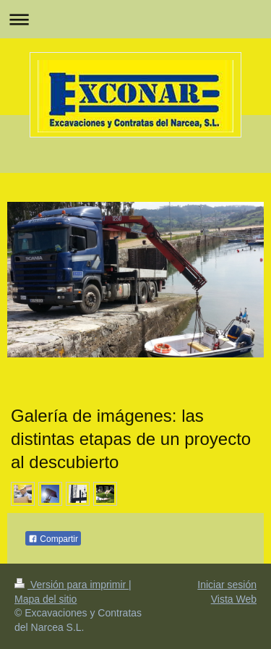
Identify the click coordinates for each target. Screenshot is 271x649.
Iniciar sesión (227, 584)
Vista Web (234, 599)
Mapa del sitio (45, 599)
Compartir (53, 539)
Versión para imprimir (71, 584)
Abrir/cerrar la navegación (135, 19)
